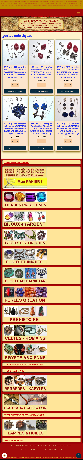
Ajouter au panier (15, 91)
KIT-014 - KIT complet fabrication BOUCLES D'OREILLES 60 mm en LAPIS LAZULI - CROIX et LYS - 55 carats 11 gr (41, 128)
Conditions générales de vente (52, 457)
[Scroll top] (78, 455)
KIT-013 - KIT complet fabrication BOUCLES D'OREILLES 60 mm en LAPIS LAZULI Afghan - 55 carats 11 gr (15, 128)
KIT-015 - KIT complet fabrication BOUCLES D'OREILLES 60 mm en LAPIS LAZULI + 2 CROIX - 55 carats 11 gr (68, 128)
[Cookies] (4, 455)
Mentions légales (11, 457)
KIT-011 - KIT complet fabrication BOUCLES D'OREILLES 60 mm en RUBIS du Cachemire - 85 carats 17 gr (41, 72)
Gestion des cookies (71, 457)
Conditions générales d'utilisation (30, 457)
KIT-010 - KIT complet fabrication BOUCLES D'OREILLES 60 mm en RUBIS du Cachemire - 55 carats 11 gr (15, 72)
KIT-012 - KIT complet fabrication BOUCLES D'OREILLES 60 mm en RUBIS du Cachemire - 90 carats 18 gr (68, 72)
